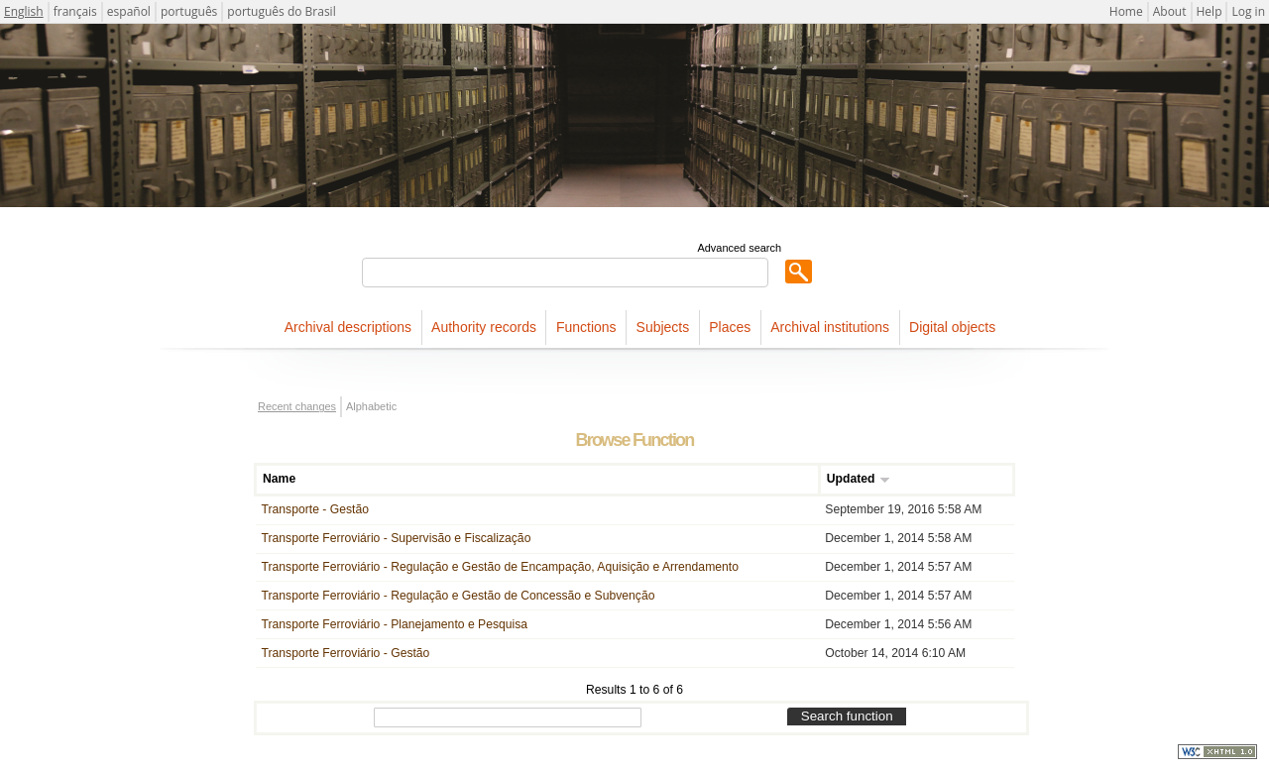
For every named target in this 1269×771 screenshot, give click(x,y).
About (1170, 11)
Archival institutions (829, 327)
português (189, 11)
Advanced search (739, 248)
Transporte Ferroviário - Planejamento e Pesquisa (394, 624)
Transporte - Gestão (315, 509)
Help (1209, 11)
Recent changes (297, 406)
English (24, 11)
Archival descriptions (348, 327)
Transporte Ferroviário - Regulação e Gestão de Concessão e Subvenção (458, 596)
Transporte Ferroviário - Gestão (346, 653)
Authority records (483, 327)
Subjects (663, 327)
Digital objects (952, 327)
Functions (586, 327)
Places (729, 327)
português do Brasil (281, 11)
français (75, 11)
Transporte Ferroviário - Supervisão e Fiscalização (396, 538)
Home (1126, 11)
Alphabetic (371, 406)
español (129, 11)
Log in (1248, 11)
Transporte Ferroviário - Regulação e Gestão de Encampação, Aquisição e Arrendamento (500, 567)
